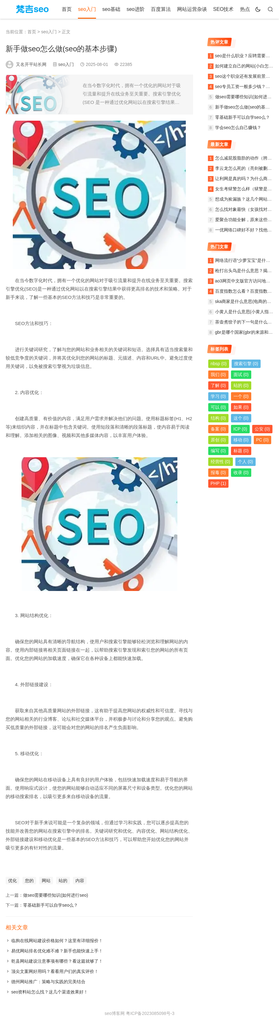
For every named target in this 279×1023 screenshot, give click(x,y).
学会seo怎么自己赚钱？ (238, 127)
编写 (218, 450)
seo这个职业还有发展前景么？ (245, 76)
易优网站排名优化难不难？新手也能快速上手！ (57, 950)
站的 (63, 880)
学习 (218, 396)
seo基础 (111, 9)
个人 (245, 461)
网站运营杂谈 (192, 9)
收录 (241, 472)
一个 (241, 396)
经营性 (220, 461)
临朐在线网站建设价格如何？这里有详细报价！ (57, 940)
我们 (218, 374)
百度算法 (161, 9)
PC (262, 439)
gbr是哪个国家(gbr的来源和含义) (247, 332)
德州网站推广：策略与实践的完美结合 (48, 981)
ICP (240, 428)
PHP (218, 483)
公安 (262, 428)
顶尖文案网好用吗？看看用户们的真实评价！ (55, 971)
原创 (218, 439)
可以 (218, 407)
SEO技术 (223, 9)
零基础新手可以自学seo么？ (50, 905)
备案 (218, 428)
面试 (241, 374)
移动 (241, 439)
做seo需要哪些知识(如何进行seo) (55, 895)
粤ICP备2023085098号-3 (150, 1013)
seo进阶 (136, 9)
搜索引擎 (246, 363)
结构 (218, 418)
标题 (241, 450)
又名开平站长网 (31, 64)
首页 (67, 9)
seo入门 (87, 9)
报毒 (218, 472)
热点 (245, 9)
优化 (12, 880)
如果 (241, 407)
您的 (29, 880)
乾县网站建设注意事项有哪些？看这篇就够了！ (57, 961)
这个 (241, 418)
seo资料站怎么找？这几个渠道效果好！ (49, 991)
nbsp (219, 363)
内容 (79, 880)
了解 (218, 385)
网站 (46, 880)
